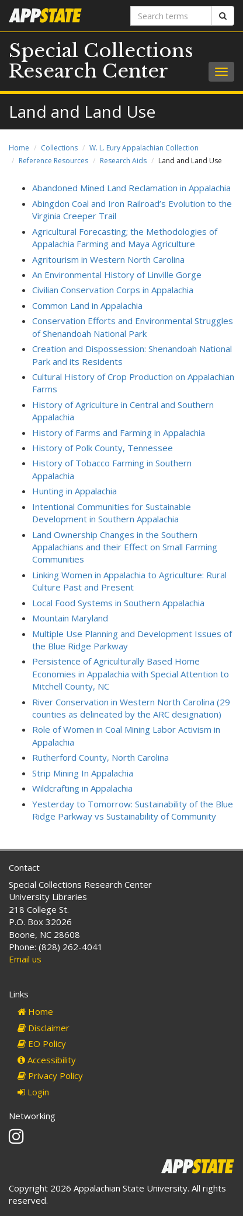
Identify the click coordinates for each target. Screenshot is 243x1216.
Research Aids (123, 161)
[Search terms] (171, 16)
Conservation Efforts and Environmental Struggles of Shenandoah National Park (132, 327)
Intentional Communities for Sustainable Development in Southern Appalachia (111, 513)
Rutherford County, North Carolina (100, 757)
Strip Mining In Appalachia (82, 773)
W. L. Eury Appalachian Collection (144, 148)
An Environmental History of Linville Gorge (117, 274)
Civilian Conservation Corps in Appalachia (112, 290)
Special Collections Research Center (101, 61)
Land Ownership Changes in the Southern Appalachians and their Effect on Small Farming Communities (124, 547)
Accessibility (47, 1060)
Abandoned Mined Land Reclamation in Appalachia (131, 188)
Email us (25, 959)
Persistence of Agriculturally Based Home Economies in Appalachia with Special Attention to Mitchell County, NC (130, 673)
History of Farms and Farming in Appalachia (118, 432)
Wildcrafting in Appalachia (82, 788)
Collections (59, 148)
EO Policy (42, 1043)
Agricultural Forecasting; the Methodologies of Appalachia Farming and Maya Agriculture (124, 237)
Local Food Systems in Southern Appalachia (118, 603)
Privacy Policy (50, 1075)
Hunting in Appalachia (74, 491)
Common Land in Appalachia (87, 305)
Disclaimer (44, 1028)
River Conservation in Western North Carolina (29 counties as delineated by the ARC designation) (131, 708)
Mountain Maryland (70, 618)
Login (33, 1092)
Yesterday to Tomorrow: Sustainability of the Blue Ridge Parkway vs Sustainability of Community (132, 810)
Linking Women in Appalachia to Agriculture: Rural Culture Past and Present (129, 581)
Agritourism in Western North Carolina (108, 259)
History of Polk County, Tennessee (102, 448)
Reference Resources (53, 161)
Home (19, 148)
